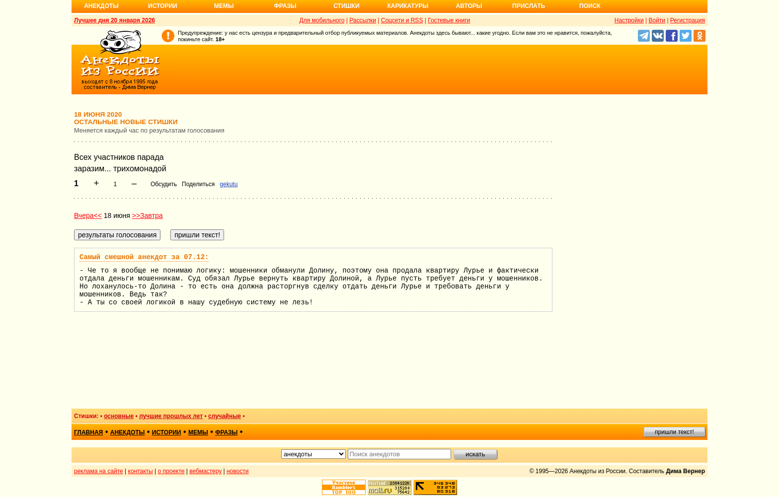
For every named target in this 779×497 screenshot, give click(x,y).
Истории (162, 5)
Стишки (346, 5)
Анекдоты (101, 5)
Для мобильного (322, 20)
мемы (198, 432)
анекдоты (127, 432)
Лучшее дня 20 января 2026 (114, 20)
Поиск (590, 5)
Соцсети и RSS (402, 20)
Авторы (469, 5)
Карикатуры (407, 5)
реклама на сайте (98, 471)
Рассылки (362, 20)
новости (237, 471)
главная (88, 432)
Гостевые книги (449, 20)
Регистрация (687, 20)
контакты (140, 471)
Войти (656, 20)
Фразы (285, 5)
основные (119, 416)
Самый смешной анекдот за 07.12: (144, 257)
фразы (226, 432)
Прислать (528, 5)
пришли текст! (674, 431)
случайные (224, 416)
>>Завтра (147, 215)
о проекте (171, 471)
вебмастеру (205, 471)
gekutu (228, 184)
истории (166, 432)
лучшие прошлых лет (171, 416)
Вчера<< (88, 215)
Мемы (224, 5)
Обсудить (164, 184)
